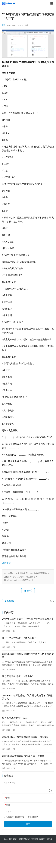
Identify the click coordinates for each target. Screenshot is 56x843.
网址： (8, 811)
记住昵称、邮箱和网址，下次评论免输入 (21, 817)
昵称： (8, 798)
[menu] (52, 3)
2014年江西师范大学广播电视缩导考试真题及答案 (28, 618)
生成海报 (9, 601)
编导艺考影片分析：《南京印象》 (19, 637)
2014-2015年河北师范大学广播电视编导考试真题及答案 (27, 697)
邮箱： (8, 805)
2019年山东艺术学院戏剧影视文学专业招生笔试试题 (28, 656)
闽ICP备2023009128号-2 (43, 839)
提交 (28, 824)
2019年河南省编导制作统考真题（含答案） (24, 756)
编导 (26, 25)
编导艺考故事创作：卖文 (15, 717)
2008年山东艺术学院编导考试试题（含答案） (25, 737)
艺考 (4, 25)
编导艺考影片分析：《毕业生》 (18, 676)
